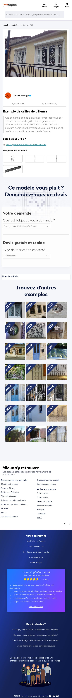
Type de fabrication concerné (24, 251)
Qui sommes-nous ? (36, 546)
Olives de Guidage (8, 496)
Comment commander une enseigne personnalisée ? (36, 635)
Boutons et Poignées (10, 492)
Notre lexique (36, 562)
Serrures (4, 508)
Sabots (3, 512)
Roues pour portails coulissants (14, 504)
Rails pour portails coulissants (13, 500)
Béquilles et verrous (9, 484)
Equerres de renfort (9, 516)
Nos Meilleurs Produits (36, 541)
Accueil (5, 25)
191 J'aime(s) (49, 103)
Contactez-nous (36, 557)
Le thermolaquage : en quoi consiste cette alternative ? (36, 640)
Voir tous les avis (36, 606)
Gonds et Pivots (7, 488)
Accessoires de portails (14, 479)
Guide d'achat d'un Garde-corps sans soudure (36, 646)
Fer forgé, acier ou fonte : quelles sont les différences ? (35, 629)
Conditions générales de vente (36, 552)
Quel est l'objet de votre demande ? (29, 222)
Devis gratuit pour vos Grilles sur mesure (26, 144)
